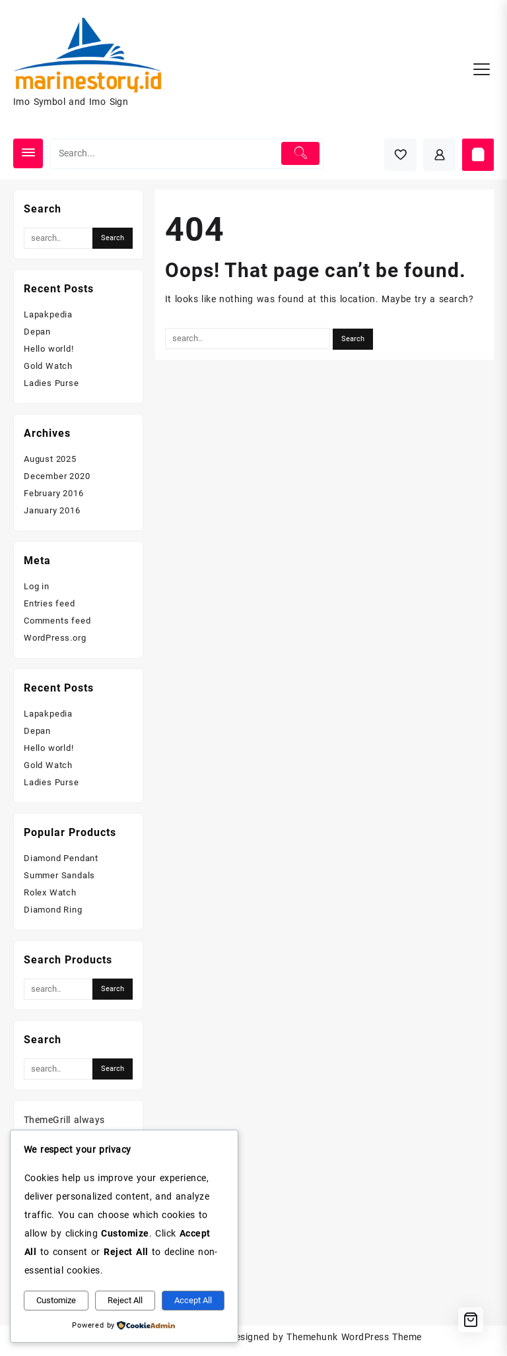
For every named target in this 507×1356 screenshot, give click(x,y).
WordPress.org (55, 638)
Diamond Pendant (61, 858)
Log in (37, 586)
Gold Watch (48, 366)
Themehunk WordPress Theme (354, 1337)
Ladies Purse (51, 383)
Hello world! (49, 349)
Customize (56, 1300)
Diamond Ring (53, 910)
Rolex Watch (50, 892)
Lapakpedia (48, 314)
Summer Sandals (59, 875)
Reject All (125, 1300)
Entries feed (49, 603)
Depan (37, 332)
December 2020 (57, 476)
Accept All (193, 1300)
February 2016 (53, 493)
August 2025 (50, 459)
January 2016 (52, 510)
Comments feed (57, 621)
